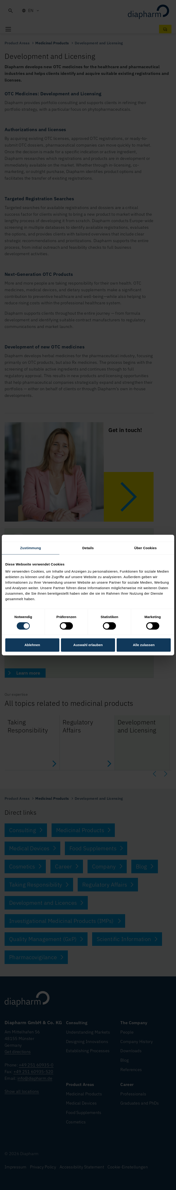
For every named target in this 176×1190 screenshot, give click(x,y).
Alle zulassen (144, 645)
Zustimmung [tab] (30, 548)
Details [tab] (88, 548)
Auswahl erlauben (88, 645)
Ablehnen (32, 645)
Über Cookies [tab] (145, 548)
